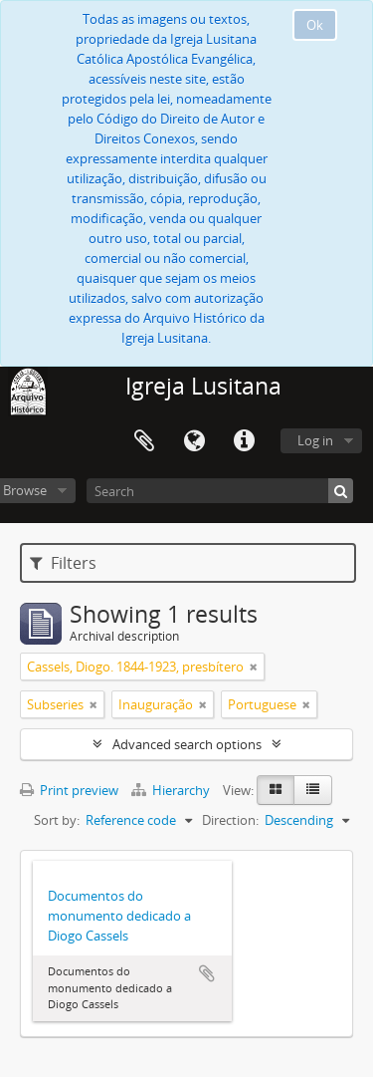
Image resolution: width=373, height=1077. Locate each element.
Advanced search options (187, 744)
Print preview (69, 790)
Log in (315, 440)
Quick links (244, 441)
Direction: (230, 820)
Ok (314, 25)
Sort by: (57, 820)
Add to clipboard (207, 973)
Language (194, 441)
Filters (63, 563)
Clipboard (144, 441)
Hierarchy (172, 790)
